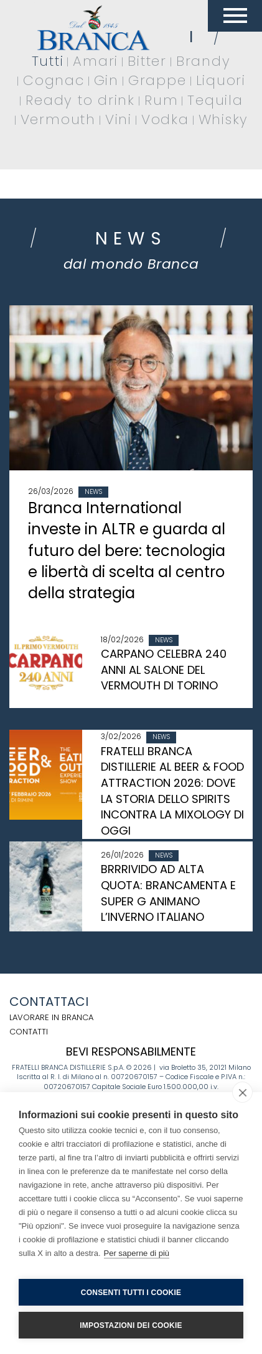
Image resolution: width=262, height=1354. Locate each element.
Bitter (147, 61)
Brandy (203, 61)
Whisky (224, 119)
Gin (106, 80)
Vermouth (58, 119)
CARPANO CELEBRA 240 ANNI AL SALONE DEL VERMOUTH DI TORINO (164, 669)
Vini (118, 119)
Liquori (221, 80)
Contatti (28, 1032)
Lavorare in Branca (51, 1017)
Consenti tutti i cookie (131, 1292)
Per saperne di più (137, 1253)
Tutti (48, 61)
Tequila (215, 100)
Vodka (165, 119)
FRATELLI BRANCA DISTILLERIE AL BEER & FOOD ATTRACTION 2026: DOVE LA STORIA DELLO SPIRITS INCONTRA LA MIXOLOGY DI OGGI (172, 791)
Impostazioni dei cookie (131, 1325)
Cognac (54, 80)
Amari (95, 61)
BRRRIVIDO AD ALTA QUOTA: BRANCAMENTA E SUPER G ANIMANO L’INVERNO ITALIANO (168, 893)
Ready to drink (80, 100)
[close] (242, 1092)
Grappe (157, 80)
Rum (161, 100)
